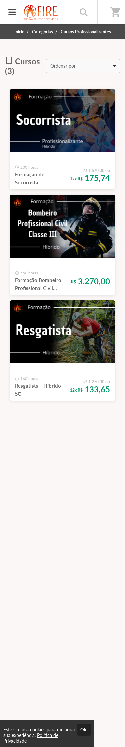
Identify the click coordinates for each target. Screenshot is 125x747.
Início (19, 31)
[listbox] (83, 66)
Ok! (84, 729)
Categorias (42, 31)
